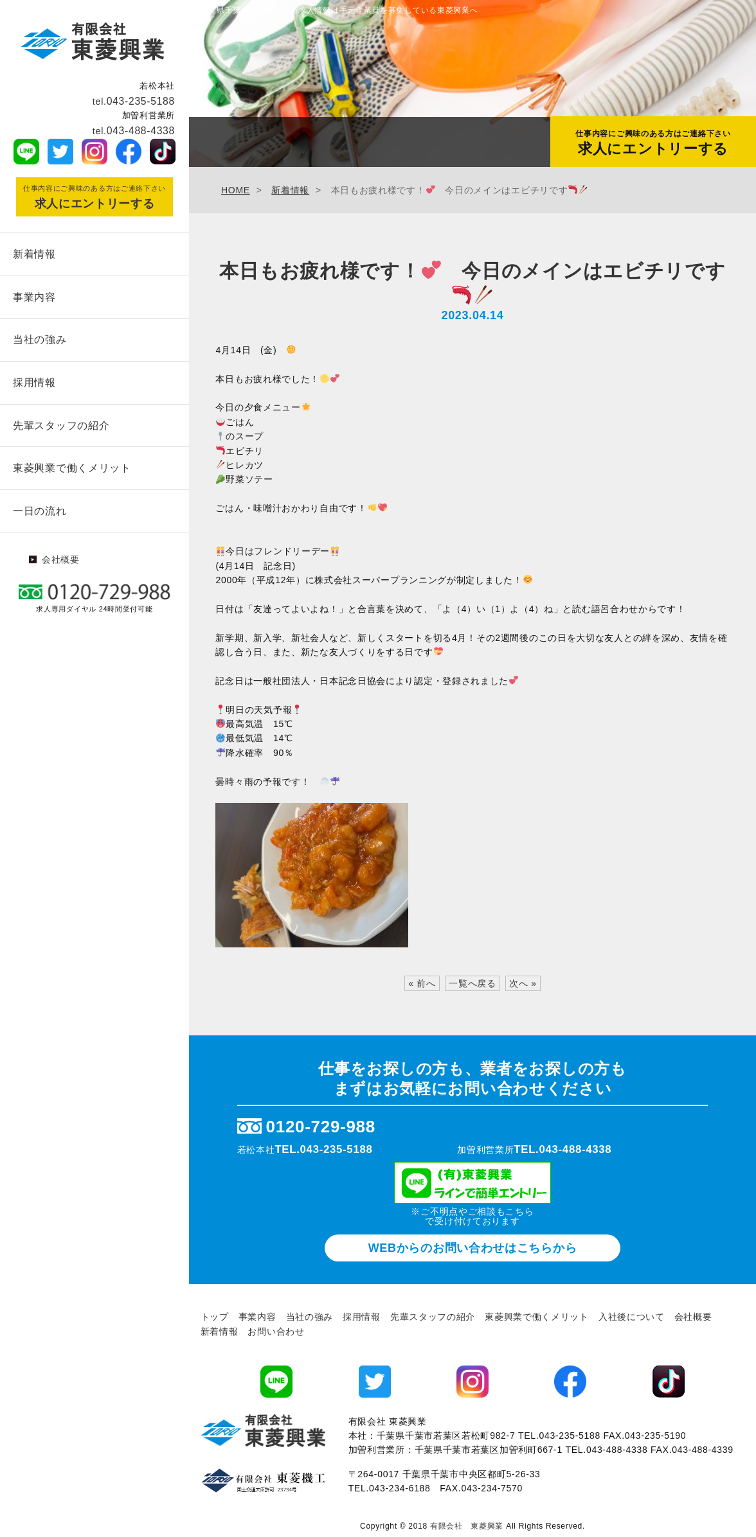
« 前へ (421, 983)
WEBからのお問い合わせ (472, 1248)
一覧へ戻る (472, 983)
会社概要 (61, 554)
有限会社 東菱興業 (466, 1526)
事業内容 (34, 295)
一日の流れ (40, 505)
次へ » (522, 983)
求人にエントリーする (653, 142)
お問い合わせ (276, 1331)
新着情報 (34, 253)
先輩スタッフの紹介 (61, 421)
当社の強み (40, 337)
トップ (215, 1317)
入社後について (631, 1317)
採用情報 (34, 379)
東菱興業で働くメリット (72, 463)
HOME (235, 190)
